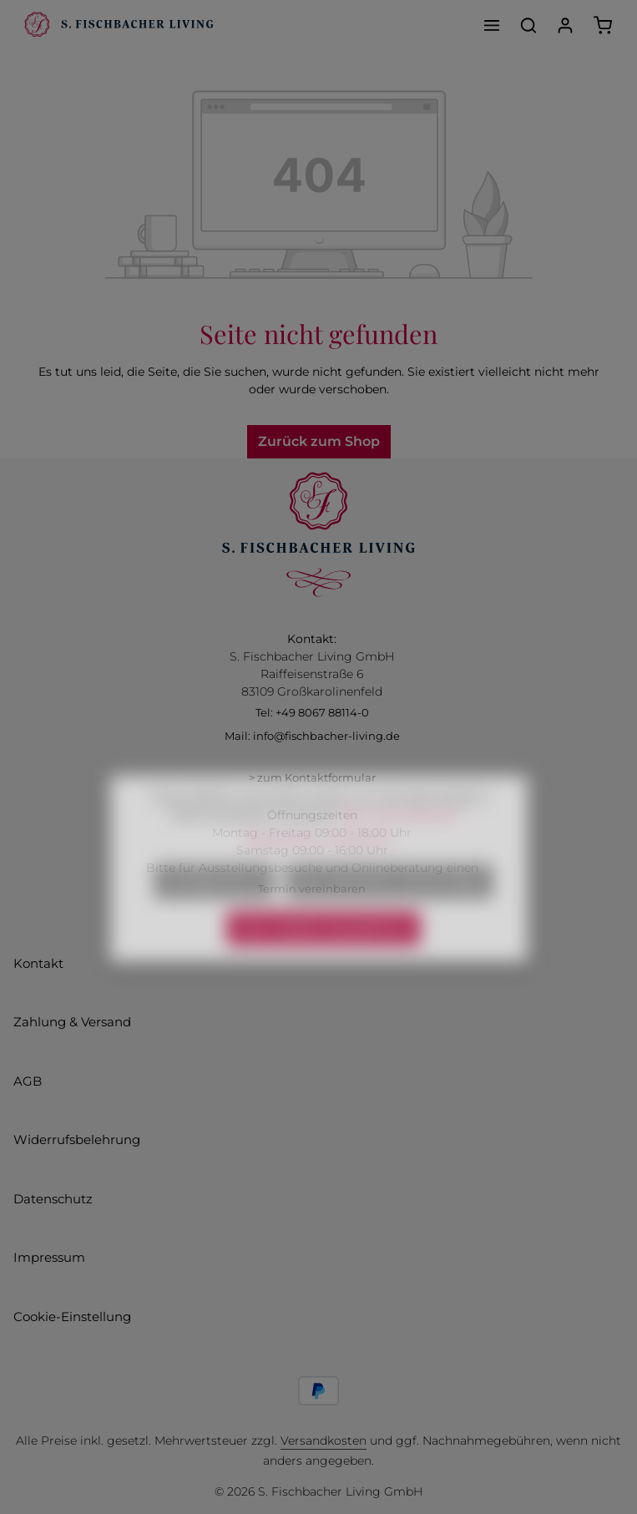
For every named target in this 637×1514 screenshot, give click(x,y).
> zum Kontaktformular (312, 777)
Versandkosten (324, 1440)
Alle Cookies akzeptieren (323, 952)
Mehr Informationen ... (403, 839)
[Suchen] (528, 25)
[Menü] (491, 25)
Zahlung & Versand (72, 1022)
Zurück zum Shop (319, 441)
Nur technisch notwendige (389, 906)
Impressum (49, 1257)
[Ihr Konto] (565, 25)
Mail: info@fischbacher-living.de (312, 735)
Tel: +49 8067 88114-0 (312, 712)
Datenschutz (53, 1199)
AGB (27, 1081)
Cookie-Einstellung (72, 1316)
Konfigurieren (213, 906)
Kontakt (38, 963)
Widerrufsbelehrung (76, 1139)
